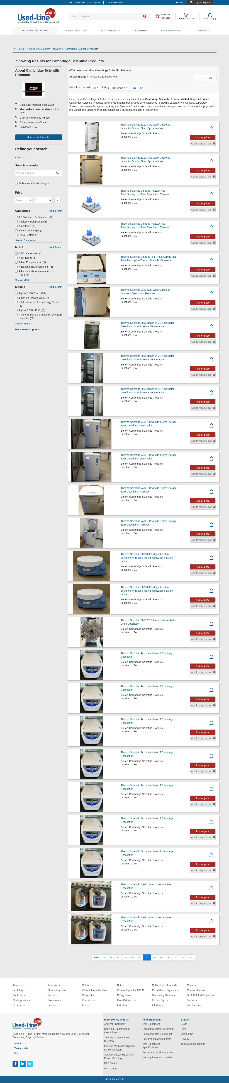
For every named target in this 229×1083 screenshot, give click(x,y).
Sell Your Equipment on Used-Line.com (117, 1030)
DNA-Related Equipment (200, 995)
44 (125, 957)
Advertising (110, 1068)
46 (139, 957)
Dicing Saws (124, 995)
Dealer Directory (75, 30)
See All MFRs (22, 280)
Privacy (185, 1038)
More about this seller (39, 137)
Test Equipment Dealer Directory (117, 1039)
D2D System (111, 1063)
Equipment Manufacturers (157, 1038)
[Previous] (104, 957)
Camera (191, 985)
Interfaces (157, 1005)
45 (132, 957)
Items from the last (79, 87)
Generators (19, 1005)
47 (147, 957)
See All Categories (25, 240)
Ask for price (203, 137)
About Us (19, 1043)
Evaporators (54, 1000)
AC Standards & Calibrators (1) (34, 217)
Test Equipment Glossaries (157, 1057)
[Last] (190, 957)
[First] (96, 957)
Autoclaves (53, 985)
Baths (120, 985)
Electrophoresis (21, 1000)
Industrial (122, 1005)
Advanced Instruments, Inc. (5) (34, 266)
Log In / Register (203, 2)
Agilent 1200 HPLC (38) (30, 310)
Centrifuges (19, 990)
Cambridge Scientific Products (83, 48)
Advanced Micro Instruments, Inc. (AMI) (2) (35, 273)
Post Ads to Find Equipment (158, 1052)
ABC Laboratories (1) (28, 253)
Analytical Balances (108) (31, 221)
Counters (52, 995)
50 (168, 957)
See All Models (23, 323)
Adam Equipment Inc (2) (30, 262)
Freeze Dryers (160, 1000)
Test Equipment (151, 1023)
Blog (16, 1053)
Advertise (140, 30)
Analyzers (18, 985)
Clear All (20, 157)
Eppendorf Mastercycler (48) (32, 297)
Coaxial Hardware (197, 990)
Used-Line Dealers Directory (46, 48)
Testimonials (20, 1048)
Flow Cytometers (126, 1000)
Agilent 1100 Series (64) (30, 293)
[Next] (183, 957)
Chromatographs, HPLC (130, 990)
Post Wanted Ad (171, 30)
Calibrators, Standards (164, 985)
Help (183, 1028)
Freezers (192, 1000)
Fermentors (88, 1000)
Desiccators (88, 995)
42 (110, 957)
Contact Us (203, 30)
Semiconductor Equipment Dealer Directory (119, 1056)
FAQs (184, 1023)
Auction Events (110, 30)
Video (180, 2)
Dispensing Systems (163, 995)
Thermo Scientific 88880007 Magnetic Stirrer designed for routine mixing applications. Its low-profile (147, 558)
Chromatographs (56, 990)
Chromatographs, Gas (94, 990)
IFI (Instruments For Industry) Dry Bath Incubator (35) (38, 316)
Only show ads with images (32, 183)
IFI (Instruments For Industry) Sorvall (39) (37, 304)
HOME (23, 48)
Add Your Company (115, 1023)
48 (154, 957)
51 (176, 957)
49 (161, 957)
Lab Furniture (194, 1005)
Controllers (19, 995)
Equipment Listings (34, 30)
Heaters (51, 1005)
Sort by (105, 87)
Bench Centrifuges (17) (30, 230)
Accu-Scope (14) (26, 257)
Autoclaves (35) (25, 226)
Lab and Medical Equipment (158, 1028)
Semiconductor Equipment (157, 1033)
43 (118, 957)
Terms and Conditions (193, 1043)
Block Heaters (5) (26, 235)
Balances (87, 985)
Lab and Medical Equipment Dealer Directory (119, 1048)
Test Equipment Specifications (151, 1045)
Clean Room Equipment (165, 990)
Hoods (85, 1005)
